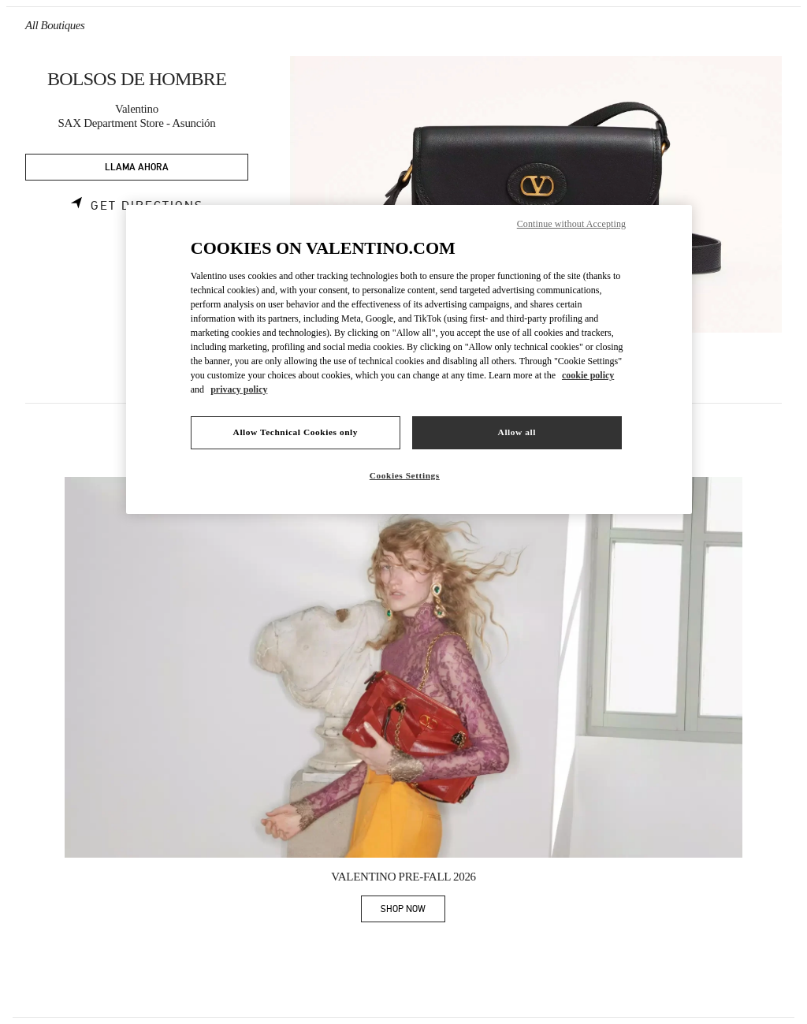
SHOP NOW (413, 911)
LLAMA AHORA (137, 167)
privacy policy (238, 389)
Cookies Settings (405, 475)
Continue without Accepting (571, 223)
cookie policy (588, 375)
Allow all (517, 432)
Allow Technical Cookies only (295, 432)
